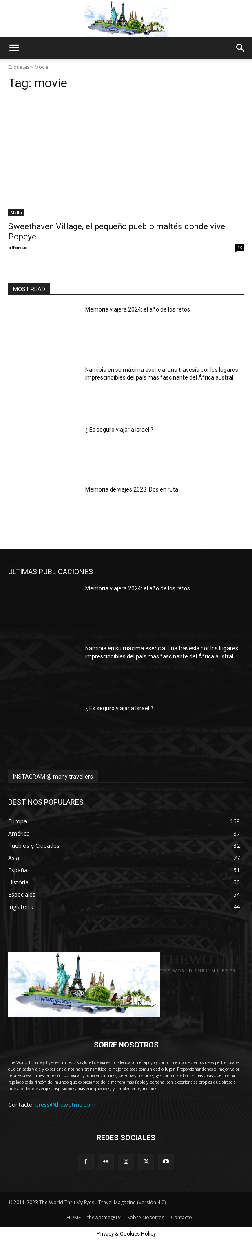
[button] (14, 48)
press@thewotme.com (65, 1104)
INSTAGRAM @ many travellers (53, 776)
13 (239, 247)
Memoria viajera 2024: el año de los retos (137, 309)
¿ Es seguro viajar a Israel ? (119, 429)
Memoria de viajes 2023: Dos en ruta (131, 489)
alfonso (17, 247)
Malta (16, 212)
